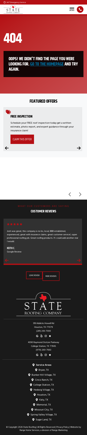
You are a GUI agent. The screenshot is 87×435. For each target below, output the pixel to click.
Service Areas (43, 363)
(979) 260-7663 (43, 348)
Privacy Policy (63, 425)
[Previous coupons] (7, 148)
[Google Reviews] (50, 334)
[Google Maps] (37, 334)
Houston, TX (43, 393)
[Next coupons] (79, 148)
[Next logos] (79, 194)
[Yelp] (41, 334)
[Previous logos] (70, 194)
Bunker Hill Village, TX (43, 373)
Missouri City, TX (43, 407)
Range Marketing (59, 428)
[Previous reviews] (7, 260)
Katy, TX (43, 398)
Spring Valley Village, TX (43, 412)
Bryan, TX (43, 368)
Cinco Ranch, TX (43, 378)
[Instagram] (46, 334)
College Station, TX (44, 383)
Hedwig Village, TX (43, 388)
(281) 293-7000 (43, 329)
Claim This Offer (22, 139)
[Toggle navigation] (71, 9)
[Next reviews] (79, 260)
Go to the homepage (47, 63)
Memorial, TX (43, 402)
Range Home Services (29, 428)
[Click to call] (80, 9)
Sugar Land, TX (43, 417)
